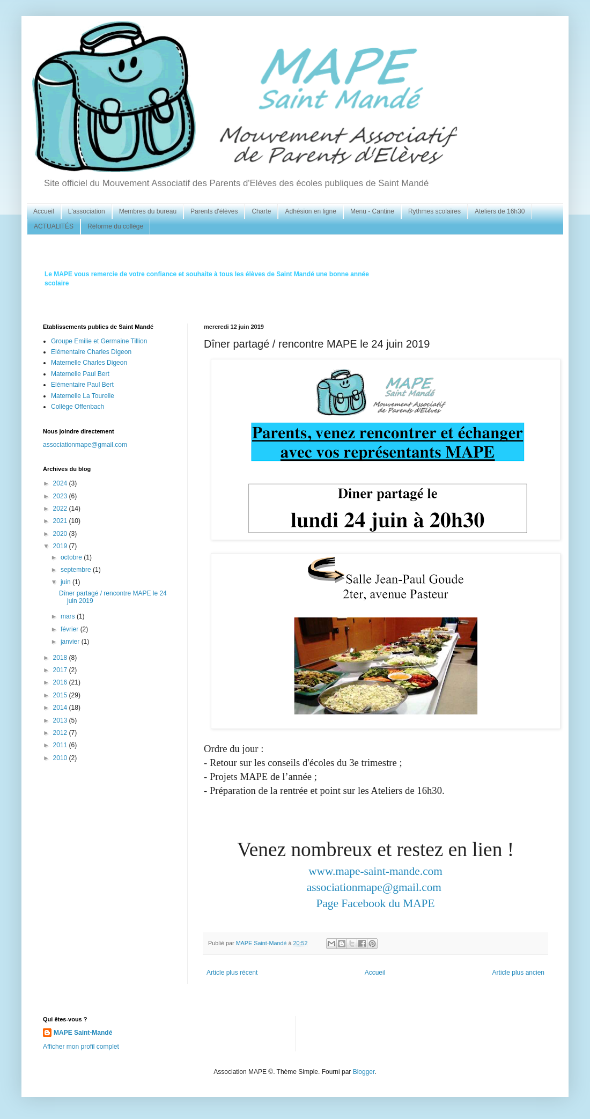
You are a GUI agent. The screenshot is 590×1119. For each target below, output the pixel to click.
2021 (61, 521)
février (70, 629)
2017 (61, 670)
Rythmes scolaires (434, 211)
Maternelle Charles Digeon (89, 362)
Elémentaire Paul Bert (82, 384)
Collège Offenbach (77, 406)
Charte (261, 211)
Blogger (364, 1072)
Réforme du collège (115, 226)
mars (69, 616)
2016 (61, 682)
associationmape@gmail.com (374, 887)
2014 (61, 707)
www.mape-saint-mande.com (375, 871)
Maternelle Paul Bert (80, 374)
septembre (77, 569)
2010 (61, 758)
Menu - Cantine (372, 211)
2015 (61, 695)
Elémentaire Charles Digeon (91, 352)
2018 (61, 657)
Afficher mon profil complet (81, 1046)
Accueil (43, 211)
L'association (86, 211)
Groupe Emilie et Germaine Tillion (99, 341)
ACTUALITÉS (53, 226)
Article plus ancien (518, 972)
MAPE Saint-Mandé (83, 1032)
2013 (61, 720)
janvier (71, 641)
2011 (61, 745)
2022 (61, 508)
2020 (61, 534)
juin (66, 582)
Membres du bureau (147, 211)
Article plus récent (231, 972)
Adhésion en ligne (310, 211)
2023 (61, 496)
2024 (61, 483)
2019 (61, 546)
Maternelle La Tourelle (82, 396)
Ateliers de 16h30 (500, 211)
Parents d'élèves (214, 211)
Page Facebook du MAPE (375, 903)
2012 (61, 733)
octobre (72, 557)
